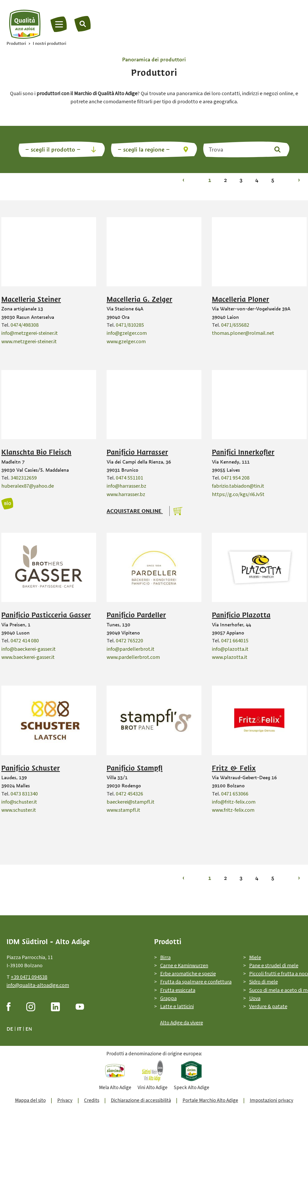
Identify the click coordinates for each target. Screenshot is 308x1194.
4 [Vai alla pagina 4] (256, 180)
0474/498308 (25, 325)
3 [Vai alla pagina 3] (241, 180)
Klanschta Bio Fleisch (36, 452)
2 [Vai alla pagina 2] (225, 180)
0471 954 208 (235, 478)
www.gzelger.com (126, 341)
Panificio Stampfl (135, 768)
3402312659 (24, 478)
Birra (165, 957)
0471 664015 (234, 640)
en (28, 1029)
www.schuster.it (18, 810)
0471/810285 (130, 325)
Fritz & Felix (234, 768)
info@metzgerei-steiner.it (29, 333)
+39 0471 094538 (29, 977)
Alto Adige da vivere (181, 1022)
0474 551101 (129, 478)
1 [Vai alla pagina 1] (209, 180)
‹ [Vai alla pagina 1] (183, 180)
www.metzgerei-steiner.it (29, 341)
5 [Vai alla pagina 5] (272, 180)
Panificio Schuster (30, 768)
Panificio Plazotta (241, 615)
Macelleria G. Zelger (139, 299)
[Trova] (83, 24)
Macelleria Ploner (240, 299)
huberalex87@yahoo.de (27, 486)
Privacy (64, 1100)
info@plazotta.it (230, 649)
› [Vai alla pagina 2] (299, 180)
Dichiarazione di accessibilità (141, 1100)
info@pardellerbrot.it (130, 649)
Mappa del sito (30, 1100)
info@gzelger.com (127, 333)
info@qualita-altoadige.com (38, 985)
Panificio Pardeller (136, 615)
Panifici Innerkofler (243, 452)
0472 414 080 (25, 640)
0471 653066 (234, 794)
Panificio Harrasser (137, 452)
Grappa (168, 998)
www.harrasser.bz (126, 494)
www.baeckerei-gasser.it (28, 657)
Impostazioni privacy (271, 1100)
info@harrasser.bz (126, 486)
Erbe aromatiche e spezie (188, 973)
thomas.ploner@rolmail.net (243, 333)
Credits (91, 1100)
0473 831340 (24, 794)
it (19, 1029)
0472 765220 (129, 640)
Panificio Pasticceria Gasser (46, 615)
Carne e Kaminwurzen (184, 965)
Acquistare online (135, 511)
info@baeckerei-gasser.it (28, 649)
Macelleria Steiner (31, 299)
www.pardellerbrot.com (133, 657)
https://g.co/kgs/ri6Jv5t (238, 494)
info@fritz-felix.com (233, 802)
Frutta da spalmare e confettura (196, 982)
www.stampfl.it (123, 810)
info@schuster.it (19, 802)
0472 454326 (129, 794)
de (10, 1029)
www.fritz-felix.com (233, 810)
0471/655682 (235, 325)
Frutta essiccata (177, 990)
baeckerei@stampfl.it (130, 802)
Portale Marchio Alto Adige (210, 1100)
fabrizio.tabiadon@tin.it (238, 486)
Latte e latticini (177, 1006)
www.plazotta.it (229, 657)
